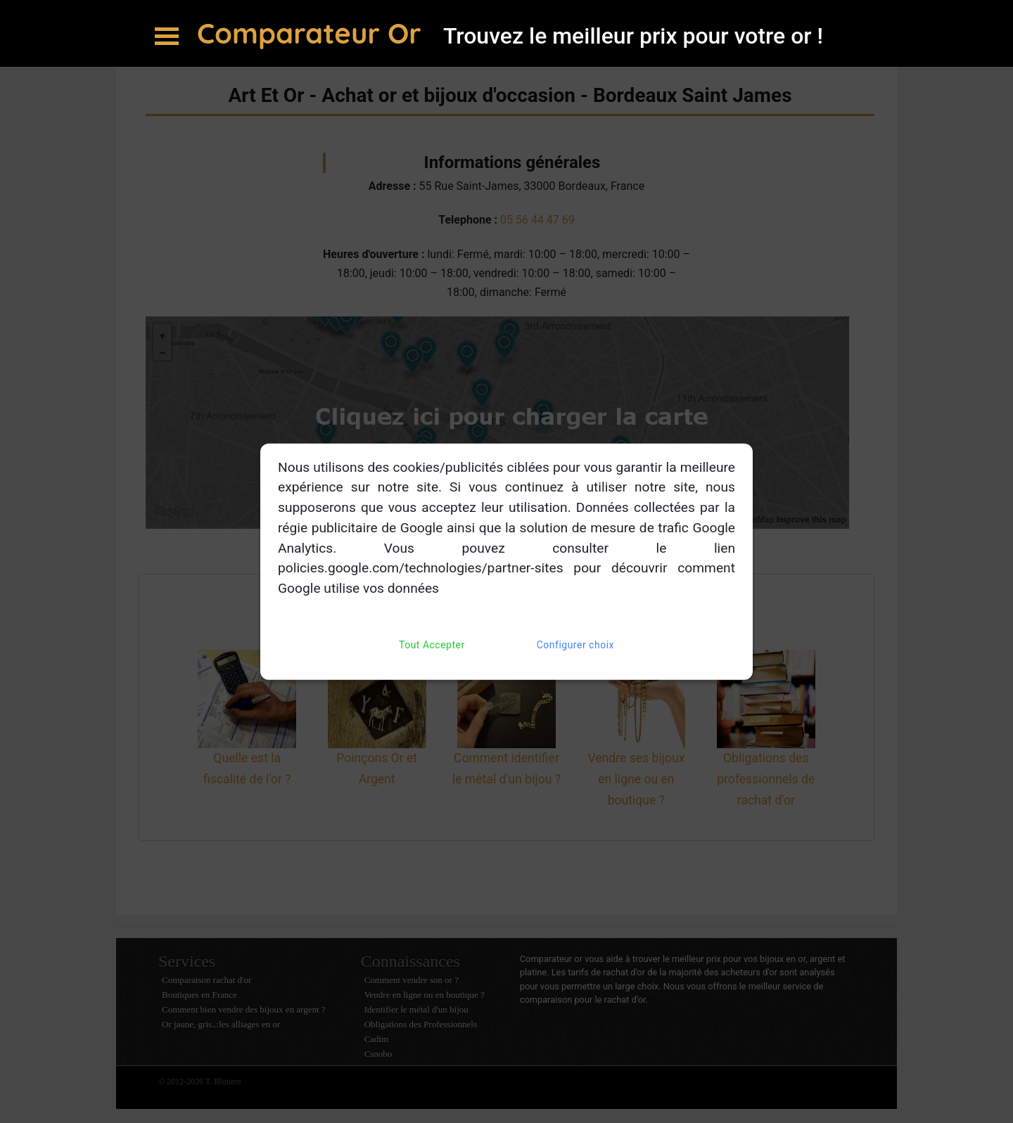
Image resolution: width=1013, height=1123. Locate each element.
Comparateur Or (313, 33)
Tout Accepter (432, 645)
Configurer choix (575, 645)
